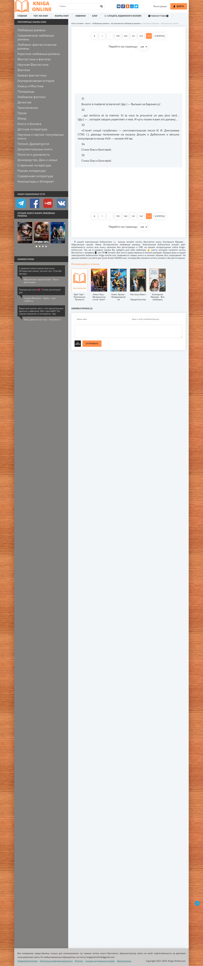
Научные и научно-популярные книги (40, 136)
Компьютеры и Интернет (35, 181)
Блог (95, 15)
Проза (21, 113)
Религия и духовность (33, 154)
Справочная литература (35, 176)
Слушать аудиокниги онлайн (100, 961)
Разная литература (31, 170)
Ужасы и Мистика (30, 86)
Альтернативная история (35, 81)
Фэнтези (23, 70)
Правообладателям (27, 961)
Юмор (21, 118)
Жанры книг (62, 15)
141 (133, 36)
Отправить (92, 343)
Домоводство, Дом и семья (37, 160)
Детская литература (32, 129)
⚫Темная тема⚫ (158, 16)
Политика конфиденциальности (56, 961)
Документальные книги (34, 149)
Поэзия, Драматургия (33, 144)
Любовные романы (31, 30)
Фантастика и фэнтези (34, 59)
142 (141, 36)
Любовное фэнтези (31, 97)
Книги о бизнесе (29, 124)
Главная (22, 15)
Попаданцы (25, 91)
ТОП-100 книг (40, 15)
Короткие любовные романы (38, 54)
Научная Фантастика (32, 64)
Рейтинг (79, 961)
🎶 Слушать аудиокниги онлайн (122, 15)
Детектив (24, 102)
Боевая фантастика (31, 75)
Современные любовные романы (35, 37)
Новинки (80, 15)
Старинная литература (34, 165)
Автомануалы (124, 961)
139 (117, 36)
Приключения (27, 107)
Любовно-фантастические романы (37, 46)
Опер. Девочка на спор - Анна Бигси (42, 319)
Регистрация (160, 6)
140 (125, 36)
